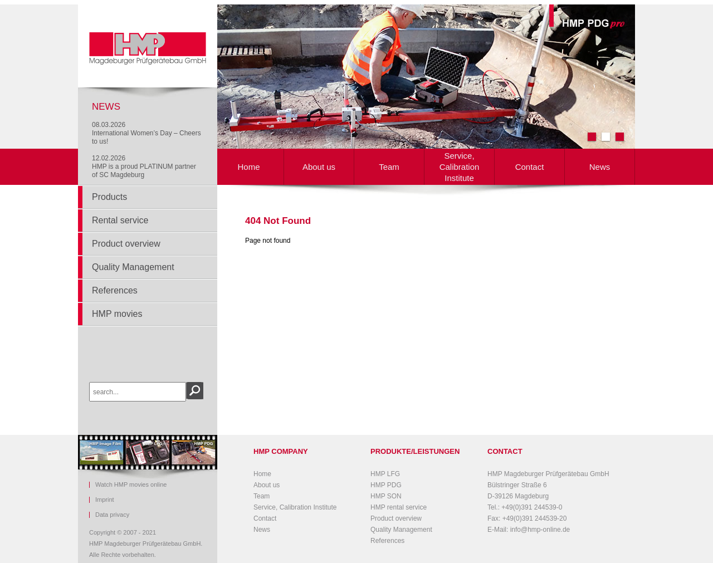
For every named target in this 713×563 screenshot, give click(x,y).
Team (389, 167)
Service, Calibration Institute (459, 167)
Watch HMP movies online (131, 485)
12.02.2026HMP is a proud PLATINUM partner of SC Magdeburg (144, 166)
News (600, 167)
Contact (529, 167)
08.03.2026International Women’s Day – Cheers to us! (146, 133)
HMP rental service (398, 507)
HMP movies (117, 314)
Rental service (120, 220)
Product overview (126, 243)
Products (109, 197)
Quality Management (133, 267)
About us (318, 167)
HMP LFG (385, 474)
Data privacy (112, 515)
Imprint (104, 500)
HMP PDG (386, 485)
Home (248, 167)
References (115, 290)
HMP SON (386, 496)
